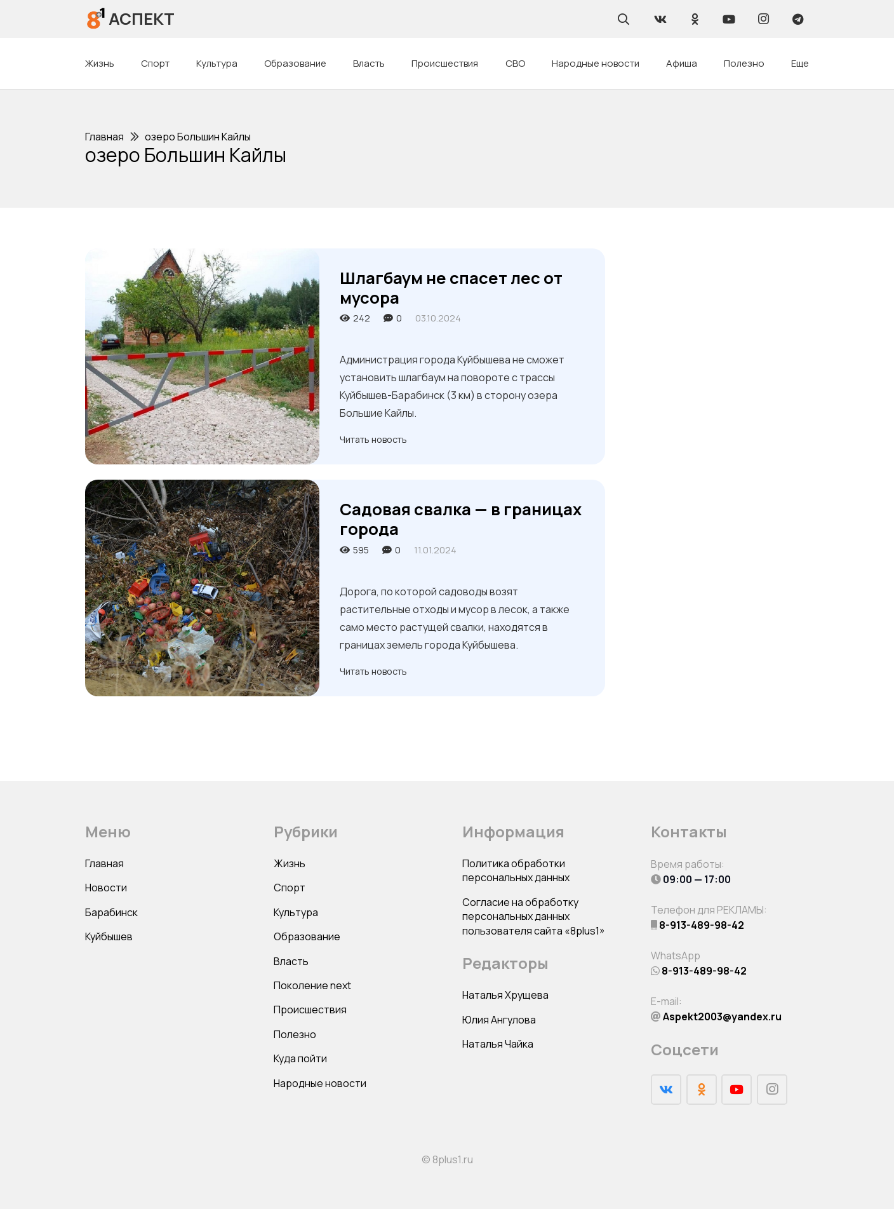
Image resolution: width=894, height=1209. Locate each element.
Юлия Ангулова (499, 1020)
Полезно (295, 1034)
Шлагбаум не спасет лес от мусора (451, 288)
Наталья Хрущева (505, 995)
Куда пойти (300, 1058)
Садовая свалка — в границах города (461, 519)
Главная (104, 863)
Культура (296, 912)
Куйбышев (109, 936)
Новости (106, 888)
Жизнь (289, 863)
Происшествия (310, 1010)
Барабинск (111, 912)
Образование (307, 936)
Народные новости (320, 1083)
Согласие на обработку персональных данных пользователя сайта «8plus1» (533, 916)
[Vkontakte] (660, 19)
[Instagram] (763, 19)
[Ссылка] (96, 19)
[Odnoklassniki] (694, 19)
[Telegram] (797, 19)
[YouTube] (728, 19)
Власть (291, 961)
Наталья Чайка (497, 1044)
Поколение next (312, 985)
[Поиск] (623, 19)
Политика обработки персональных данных (516, 870)
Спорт (289, 888)
